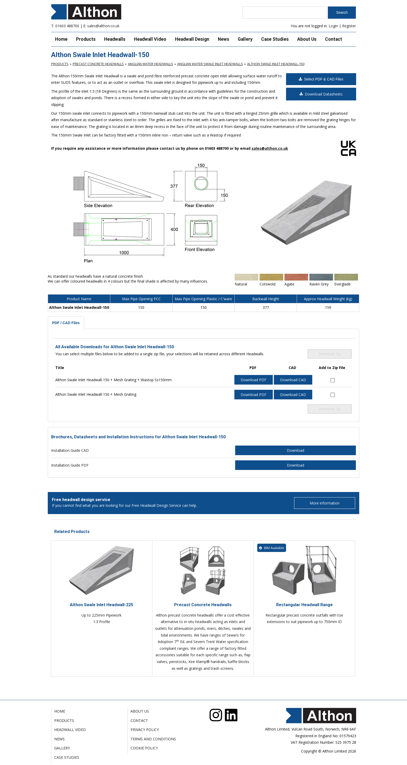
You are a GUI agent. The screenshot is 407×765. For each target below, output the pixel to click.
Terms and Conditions (153, 738)
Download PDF (253, 379)
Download (295, 450)
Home (61, 39)
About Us (306, 39)
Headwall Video (150, 39)
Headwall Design (192, 39)
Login (333, 25)
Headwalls (114, 39)
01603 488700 (67, 25)
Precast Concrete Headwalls (98, 64)
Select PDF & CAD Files (321, 79)
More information (325, 503)
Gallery (245, 39)
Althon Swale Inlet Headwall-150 (275, 64)
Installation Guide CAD (70, 450)
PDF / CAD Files (66, 323)
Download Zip (329, 354)
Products (86, 39)
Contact (333, 39)
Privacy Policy (145, 729)
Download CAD (293, 379)
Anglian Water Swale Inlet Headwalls (210, 64)
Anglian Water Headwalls (150, 64)
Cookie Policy (144, 748)
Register (349, 25)
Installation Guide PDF (70, 465)
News (223, 39)
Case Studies (275, 39)
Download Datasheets (321, 94)
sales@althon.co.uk (103, 25)
